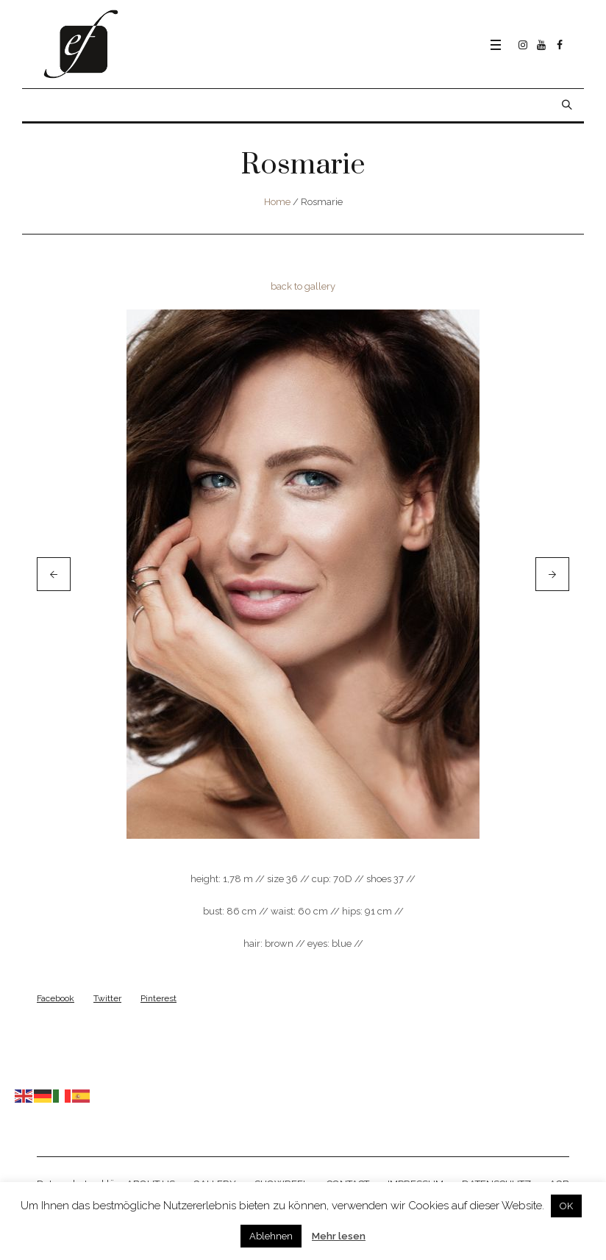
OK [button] (566, 1205)
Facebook (55, 998)
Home (277, 201)
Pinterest (158, 998)
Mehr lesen (339, 1236)
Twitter (107, 998)
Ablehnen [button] (271, 1236)
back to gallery (303, 286)
